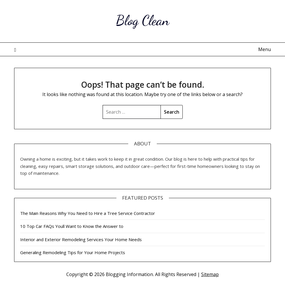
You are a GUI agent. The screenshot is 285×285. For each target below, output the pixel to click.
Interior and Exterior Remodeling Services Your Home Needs (81, 239)
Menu (264, 49)
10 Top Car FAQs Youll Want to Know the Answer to (71, 226)
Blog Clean (142, 20)
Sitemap (210, 274)
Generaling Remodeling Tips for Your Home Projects (72, 252)
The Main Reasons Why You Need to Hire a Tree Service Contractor (87, 213)
